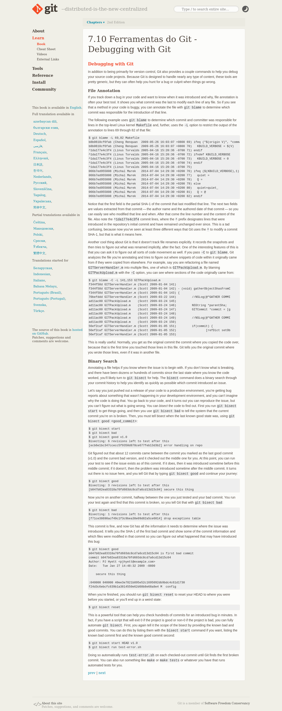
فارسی (37, 146)
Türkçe (38, 311)
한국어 (37, 170)
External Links (48, 59)
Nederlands (42, 177)
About (38, 31)
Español (39, 140)
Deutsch (39, 133)
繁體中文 (39, 253)
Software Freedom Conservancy (227, 703)
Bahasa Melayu (45, 286)
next (102, 673)
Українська (42, 201)
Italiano (39, 280)
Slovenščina (42, 189)
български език (45, 127)
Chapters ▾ (96, 22)
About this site (52, 703)
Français (40, 152)
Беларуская (42, 268)
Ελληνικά (40, 158)
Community (44, 89)
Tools (37, 68)
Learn (38, 38)
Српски (39, 241)
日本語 (37, 164)
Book (41, 44)
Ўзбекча (39, 247)
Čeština (39, 222)
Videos (42, 54)
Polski (37, 234)
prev (91, 673)
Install (39, 82)
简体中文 (39, 207)
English (75, 107)
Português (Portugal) (49, 298)
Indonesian (41, 274)
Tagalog (39, 195)
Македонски (43, 228)
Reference (42, 75)
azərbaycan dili (44, 121)
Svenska (39, 305)
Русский (39, 183)
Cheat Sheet (46, 49)
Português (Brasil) (47, 292)
